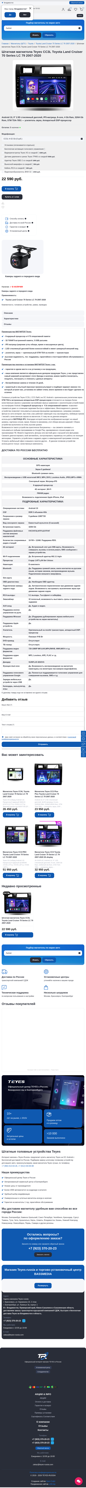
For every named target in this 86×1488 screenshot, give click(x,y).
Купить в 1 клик (12, 197)
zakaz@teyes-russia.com (13, 1336)
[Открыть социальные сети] (79, 1481)
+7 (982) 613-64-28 (9, 1167)
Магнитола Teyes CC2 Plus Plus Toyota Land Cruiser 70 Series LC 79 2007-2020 (47, 794)
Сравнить (3, 203)
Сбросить (49, 35)
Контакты (43, 1431)
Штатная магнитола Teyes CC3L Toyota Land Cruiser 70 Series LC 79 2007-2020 (17, 921)
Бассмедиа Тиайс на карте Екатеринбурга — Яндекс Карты (42, 1070)
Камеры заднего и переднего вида (17, 291)
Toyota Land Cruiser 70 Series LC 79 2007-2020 (55, 44)
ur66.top (52, 1485)
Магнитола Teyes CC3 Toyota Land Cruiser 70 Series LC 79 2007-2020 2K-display (47, 854)
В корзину (9, 189)
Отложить (3, 207)
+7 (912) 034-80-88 (26, 1167)
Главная (5, 44)
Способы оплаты (17, 219)
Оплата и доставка (43, 1403)
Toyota (30, 44)
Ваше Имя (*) (7, 705)
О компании (43, 1422)
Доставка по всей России (20, 223)
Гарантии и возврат (18, 227)
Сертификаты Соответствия (43, 1417)
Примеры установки (43, 1414)
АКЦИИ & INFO (43, 1395)
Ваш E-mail (6, 715)
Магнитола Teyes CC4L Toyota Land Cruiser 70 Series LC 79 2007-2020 (16, 794)
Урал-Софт (50, 1482)
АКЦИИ (43, 1399)
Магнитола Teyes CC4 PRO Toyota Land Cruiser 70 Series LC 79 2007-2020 (16, 854)
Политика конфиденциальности (43, 1473)
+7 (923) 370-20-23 (42, 1249)
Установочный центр (18, 231)
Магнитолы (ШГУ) (18, 44)
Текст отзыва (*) (8, 725)
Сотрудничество (43, 1372)
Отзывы (43, 1410)
